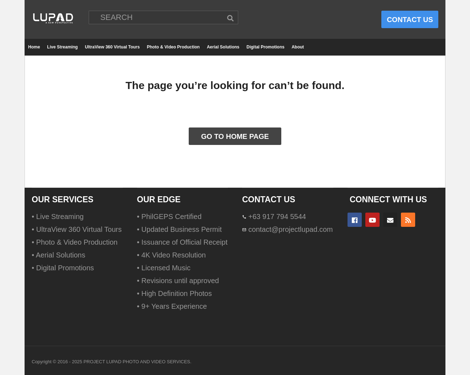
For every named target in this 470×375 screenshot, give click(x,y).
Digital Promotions (265, 47)
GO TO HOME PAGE (235, 136)
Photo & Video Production (173, 47)
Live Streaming (62, 47)
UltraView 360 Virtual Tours (112, 47)
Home (34, 47)
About (298, 47)
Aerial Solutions (223, 47)
